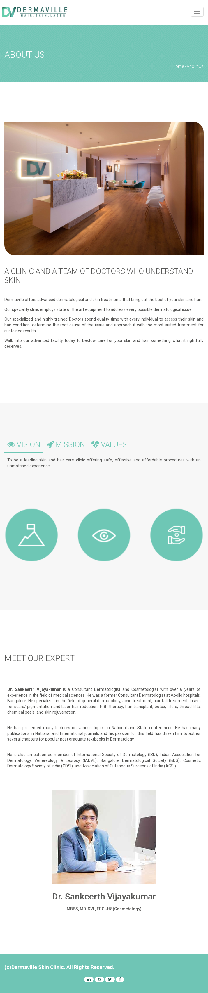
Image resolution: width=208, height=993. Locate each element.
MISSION (66, 444)
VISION (23, 444)
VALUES (109, 444)
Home (178, 66)
